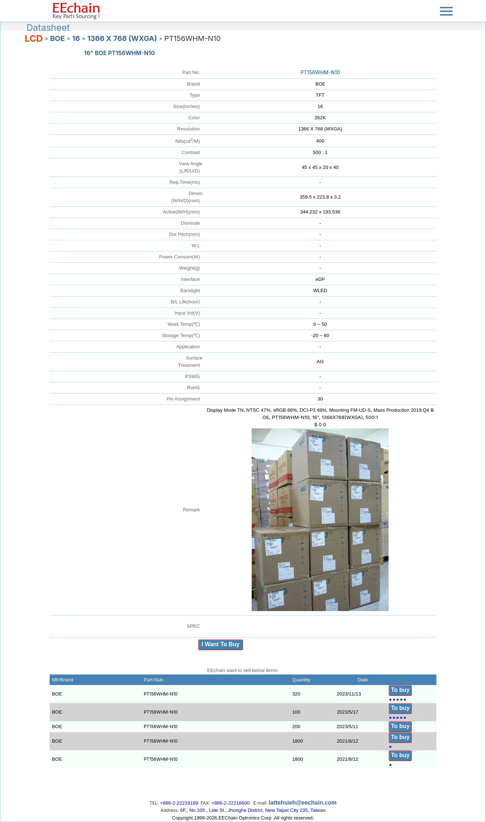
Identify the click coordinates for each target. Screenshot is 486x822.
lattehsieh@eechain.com (302, 803)
